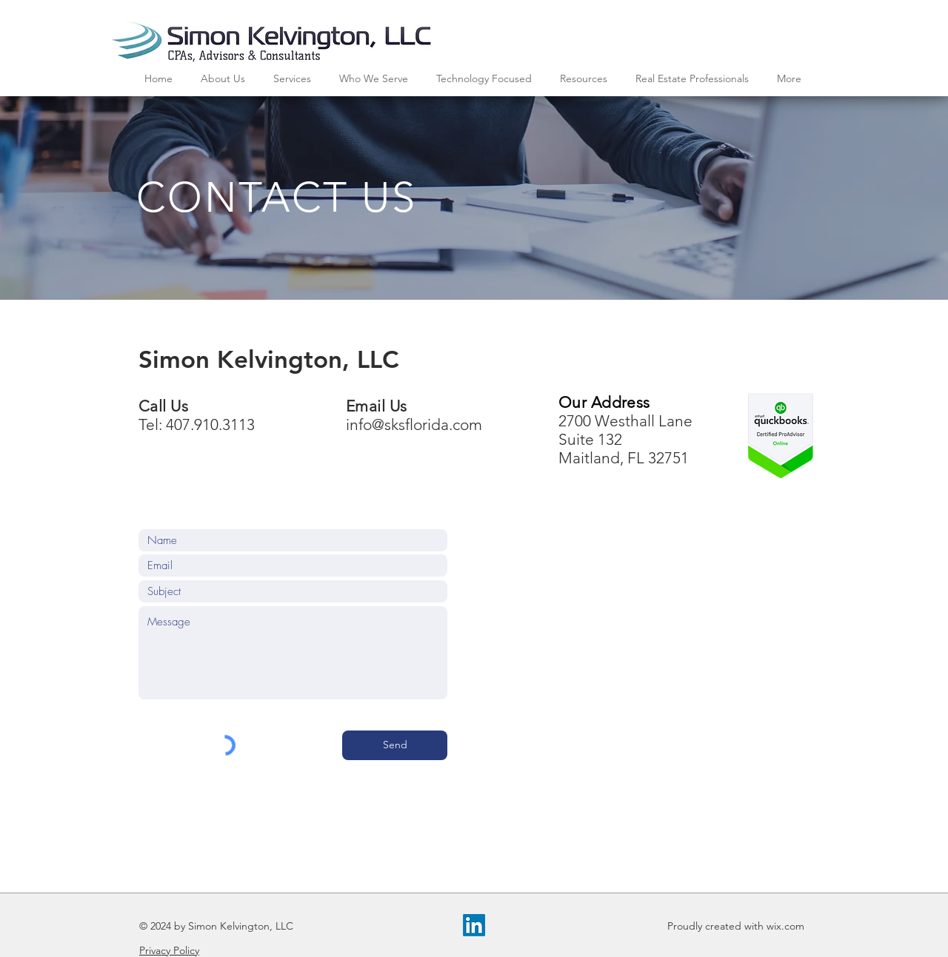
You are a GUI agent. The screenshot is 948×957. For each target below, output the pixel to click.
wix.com (785, 926)
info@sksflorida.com (414, 424)
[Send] (394, 745)
